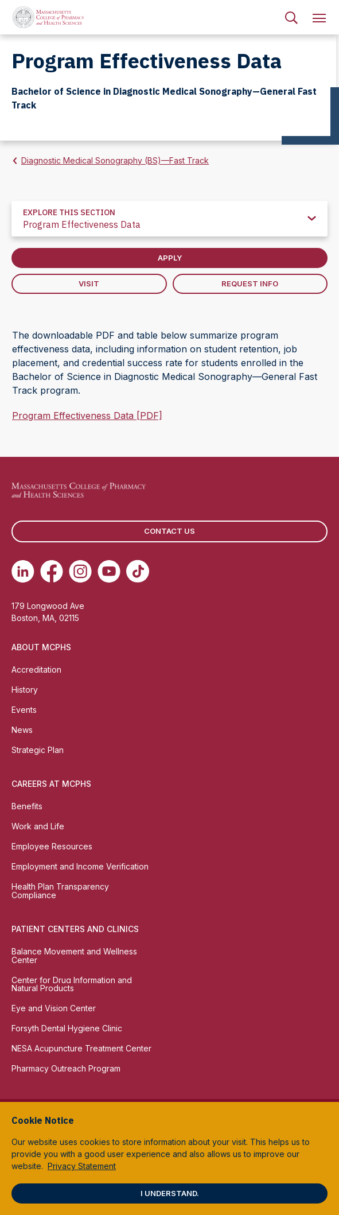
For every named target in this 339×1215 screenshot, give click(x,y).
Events (24, 710)
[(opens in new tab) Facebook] (51, 571)
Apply (170, 257)
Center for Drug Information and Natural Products (71, 984)
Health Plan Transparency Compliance (60, 891)
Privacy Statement (82, 1166)
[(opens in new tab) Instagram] (80, 571)
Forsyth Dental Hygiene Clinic (66, 1028)
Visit (89, 283)
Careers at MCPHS (51, 784)
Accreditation (36, 669)
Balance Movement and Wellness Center (74, 955)
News (22, 730)
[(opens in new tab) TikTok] (137, 571)
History (24, 689)
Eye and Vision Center (53, 1008)
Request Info (249, 283)
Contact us (169, 530)
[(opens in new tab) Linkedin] (22, 571)
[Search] (291, 17)
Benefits (26, 806)
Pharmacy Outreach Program (65, 1068)
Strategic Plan (37, 750)
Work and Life (37, 826)
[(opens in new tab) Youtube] (109, 571)
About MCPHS (41, 647)
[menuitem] (291, 17)
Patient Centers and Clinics (75, 929)
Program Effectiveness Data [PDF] (87, 415)
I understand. (170, 1193)
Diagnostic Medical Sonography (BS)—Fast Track (115, 160)
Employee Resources (51, 846)
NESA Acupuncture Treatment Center (81, 1048)
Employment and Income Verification (80, 866)
